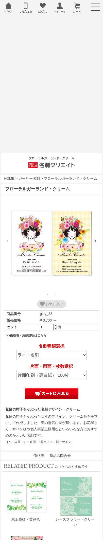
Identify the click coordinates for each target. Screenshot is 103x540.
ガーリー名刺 (29, 169)
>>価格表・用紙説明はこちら (26, 326)
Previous (7, 231)
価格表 (38, 446)
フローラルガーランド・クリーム (70, 169)
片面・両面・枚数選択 (51, 357)
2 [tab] (55, 285)
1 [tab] (47, 285)
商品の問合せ (60, 446)
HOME (9, 169)
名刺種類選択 (51, 336)
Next (95, 231)
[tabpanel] (51, 234)
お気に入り (51, 294)
